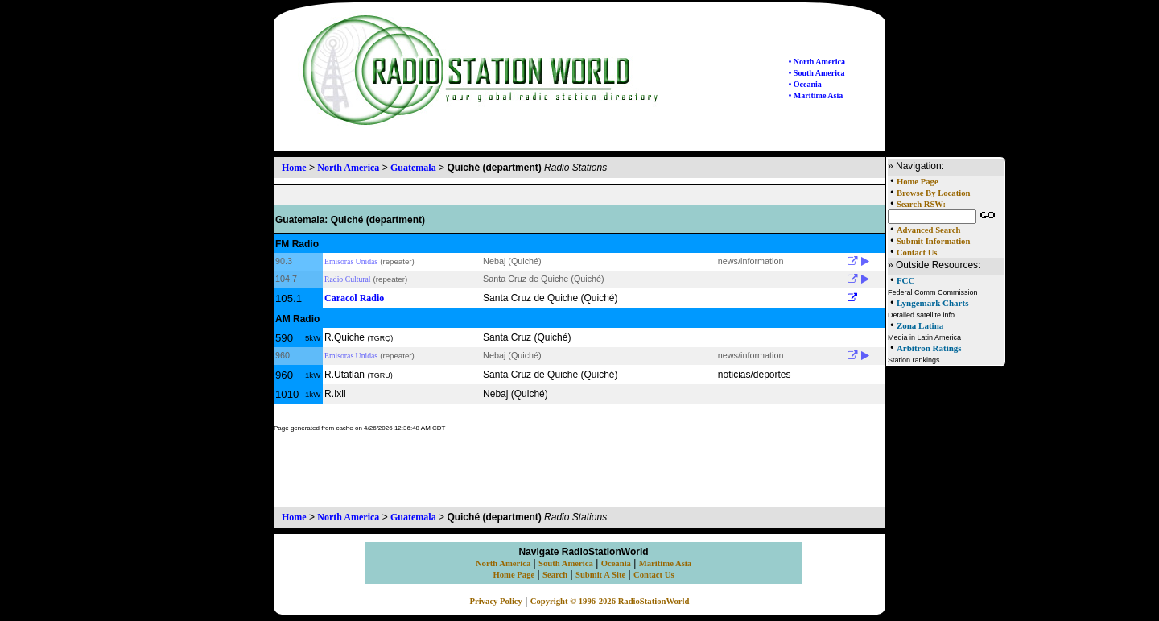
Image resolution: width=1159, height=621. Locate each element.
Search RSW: (921, 204)
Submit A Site (600, 574)
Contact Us (917, 252)
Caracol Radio (354, 298)
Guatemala (413, 167)
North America (348, 167)
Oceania (616, 563)
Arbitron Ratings (929, 348)
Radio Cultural (347, 279)
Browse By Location (934, 192)
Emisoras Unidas (350, 261)
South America (565, 563)
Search (554, 574)
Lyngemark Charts (933, 303)
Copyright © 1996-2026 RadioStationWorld (610, 601)
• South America (817, 72)
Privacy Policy (496, 601)
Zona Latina (920, 325)
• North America (817, 61)
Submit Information (933, 241)
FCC (906, 280)
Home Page (917, 181)
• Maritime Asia (816, 95)
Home (294, 167)
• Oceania (805, 84)
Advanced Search (928, 230)
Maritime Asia (665, 563)
